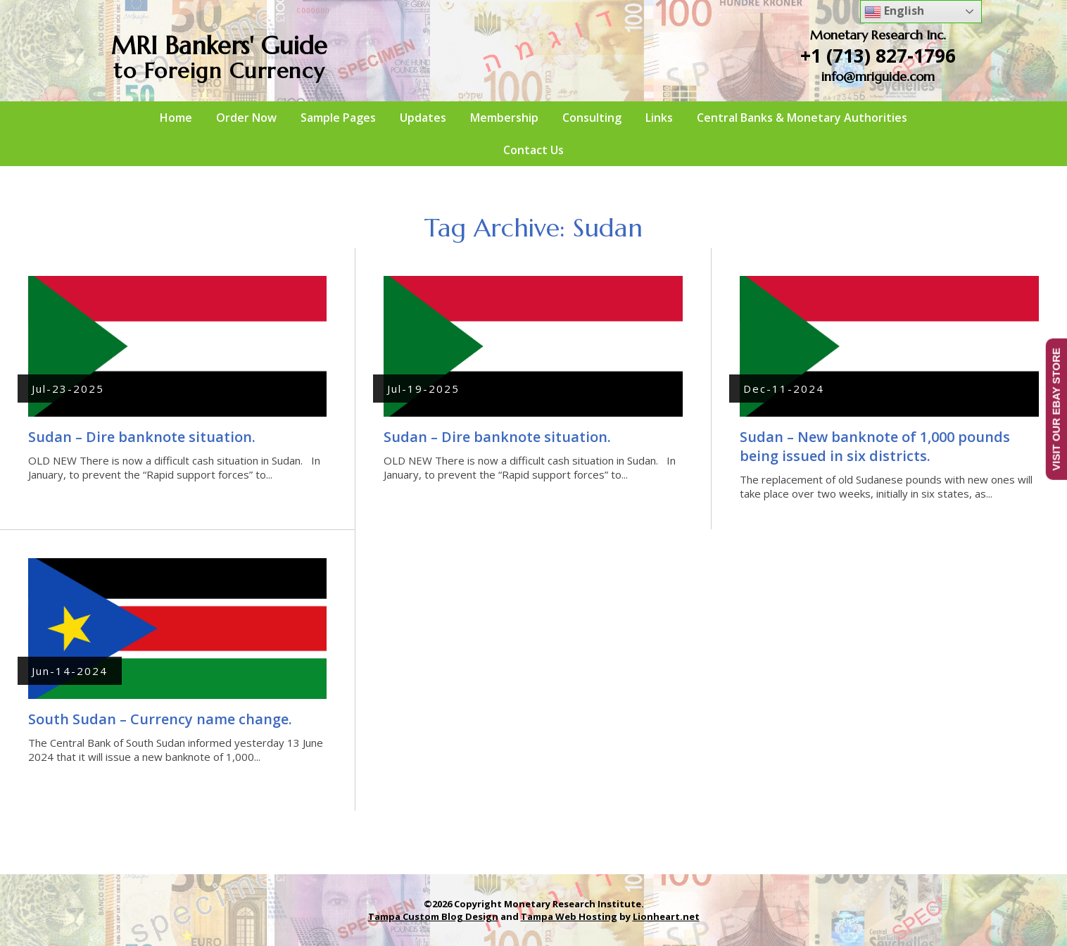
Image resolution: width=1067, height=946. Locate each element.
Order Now (246, 117)
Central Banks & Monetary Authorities (802, 117)
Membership (504, 117)
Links (659, 117)
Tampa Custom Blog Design (433, 916)
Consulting (591, 117)
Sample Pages (338, 117)
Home (176, 117)
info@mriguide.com (878, 76)
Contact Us (533, 150)
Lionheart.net (666, 916)
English (894, 11)
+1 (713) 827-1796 (878, 55)
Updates (423, 117)
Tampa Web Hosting (569, 916)
